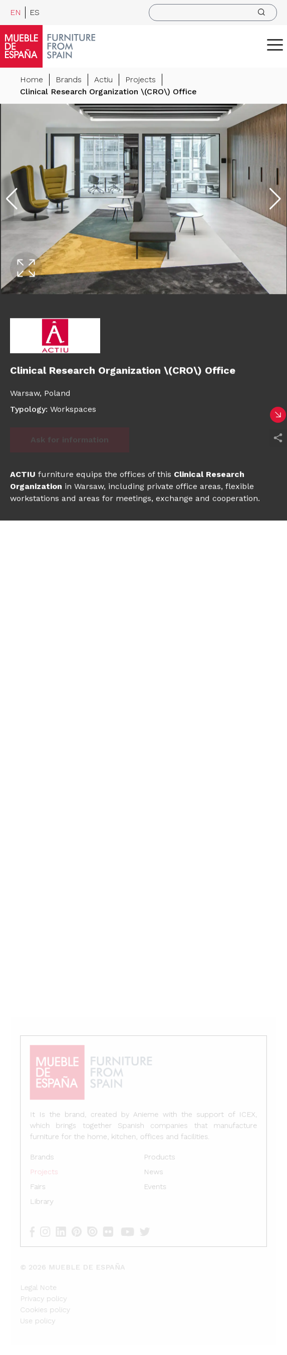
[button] (275, 45)
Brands (69, 80)
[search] (213, 12)
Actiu (103, 80)
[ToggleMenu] (275, 45)
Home (31, 80)
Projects (140, 80)
